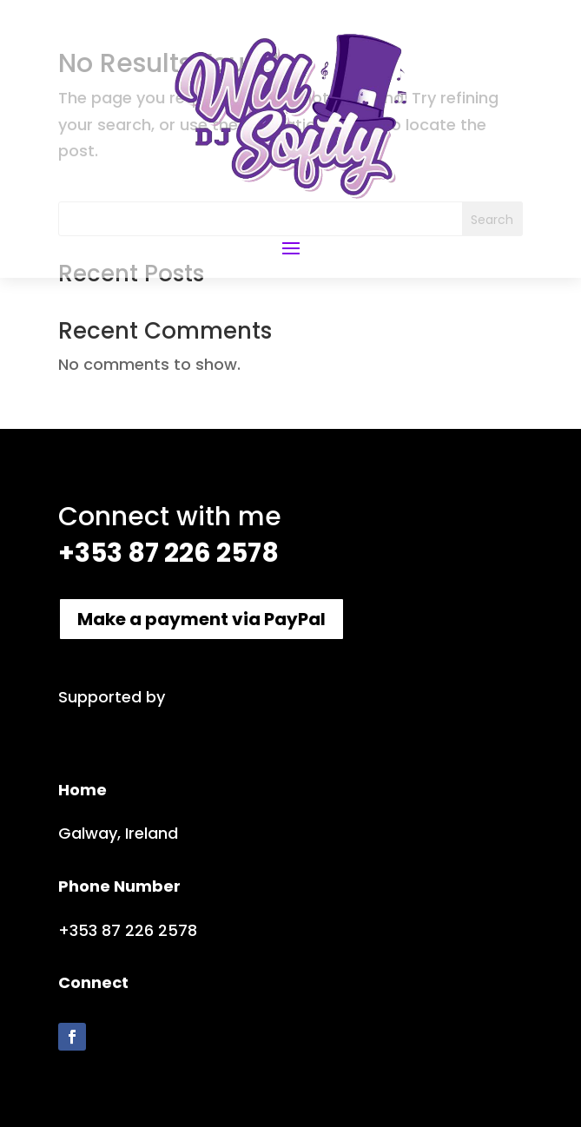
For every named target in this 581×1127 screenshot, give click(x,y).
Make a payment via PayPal (201, 619)
